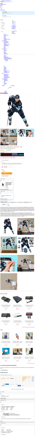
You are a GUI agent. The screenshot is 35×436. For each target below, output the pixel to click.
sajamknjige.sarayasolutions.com (6, 0)
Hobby (5, 55)
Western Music (6, 42)
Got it (1, 421)
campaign (2, 22)
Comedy (5, 38)
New (9, 153)
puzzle (5, 52)
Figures (5, 56)
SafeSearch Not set (3, 4)
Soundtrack (5, 44)
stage (5, 36)
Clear (23, 385)
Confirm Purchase (6, 189)
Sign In (1, 5)
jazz (4, 46)
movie (13, 32)
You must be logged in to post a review (6, 374)
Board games (6, 53)
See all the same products (31, 363)
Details (13, 156)
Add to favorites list (5, 175)
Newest (7, 384)
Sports (2, 31)
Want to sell (3, 28)
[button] (17, 9)
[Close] (0, 180)
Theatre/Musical (6, 45)
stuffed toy (5, 50)
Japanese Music (6, 41)
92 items (12, 378)
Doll (4, 51)
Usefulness (17, 384)
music (5, 34)
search (2, 3)
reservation (2, 25)
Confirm (5, 398)
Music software (4, 40)
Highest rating (12, 384)
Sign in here (14, 21)
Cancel (2, 189)
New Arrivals (3, 23)
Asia (4, 48)
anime (13, 31)
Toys (4, 49)
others (5, 47)
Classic (5, 43)
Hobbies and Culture (7, 39)
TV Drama (13, 33)
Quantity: (2, 395)
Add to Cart (6, 173)
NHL (8, 205)
